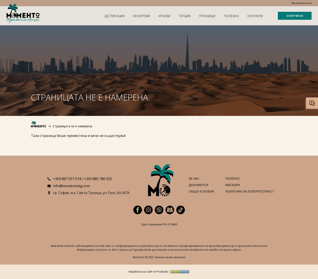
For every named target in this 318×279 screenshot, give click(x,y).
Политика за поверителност (249, 191)
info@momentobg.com (71, 185)
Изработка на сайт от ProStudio (149, 271)
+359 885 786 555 (98, 178)
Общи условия (201, 191)
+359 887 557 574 (67, 178)
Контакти (255, 16)
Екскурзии (141, 16)
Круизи (164, 16)
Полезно (231, 16)
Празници (207, 16)
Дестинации (115, 16)
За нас (194, 178)
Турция (184, 16)
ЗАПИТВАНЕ (294, 16)
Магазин (232, 185)
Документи (198, 185)
